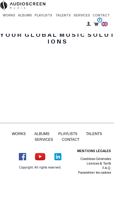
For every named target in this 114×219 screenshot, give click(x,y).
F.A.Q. (106, 168)
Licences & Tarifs (99, 163)
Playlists (43, 15)
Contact (101, 15)
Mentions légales (94, 151)
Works (9, 15)
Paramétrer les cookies (94, 172)
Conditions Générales (96, 159)
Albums (25, 15)
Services (82, 15)
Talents (63, 15)
